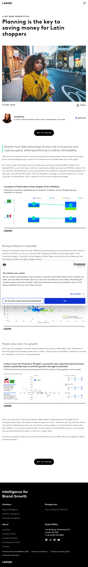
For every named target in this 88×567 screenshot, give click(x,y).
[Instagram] (50, 540)
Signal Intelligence (10, 510)
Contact (5, 547)
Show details (75, 294)
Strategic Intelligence (11, 518)
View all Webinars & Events (56, 510)
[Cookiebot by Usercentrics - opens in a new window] (75, 265)
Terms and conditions (39, 552)
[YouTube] (46, 540)
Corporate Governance (10, 555)
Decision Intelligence (11, 514)
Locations (6, 530)
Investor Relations (9, 538)
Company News (9, 534)
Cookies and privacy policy (60, 552)
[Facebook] (54, 540)
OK (65, 301)
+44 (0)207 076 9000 (55, 535)
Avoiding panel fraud (11, 542)
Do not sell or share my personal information (23, 301)
